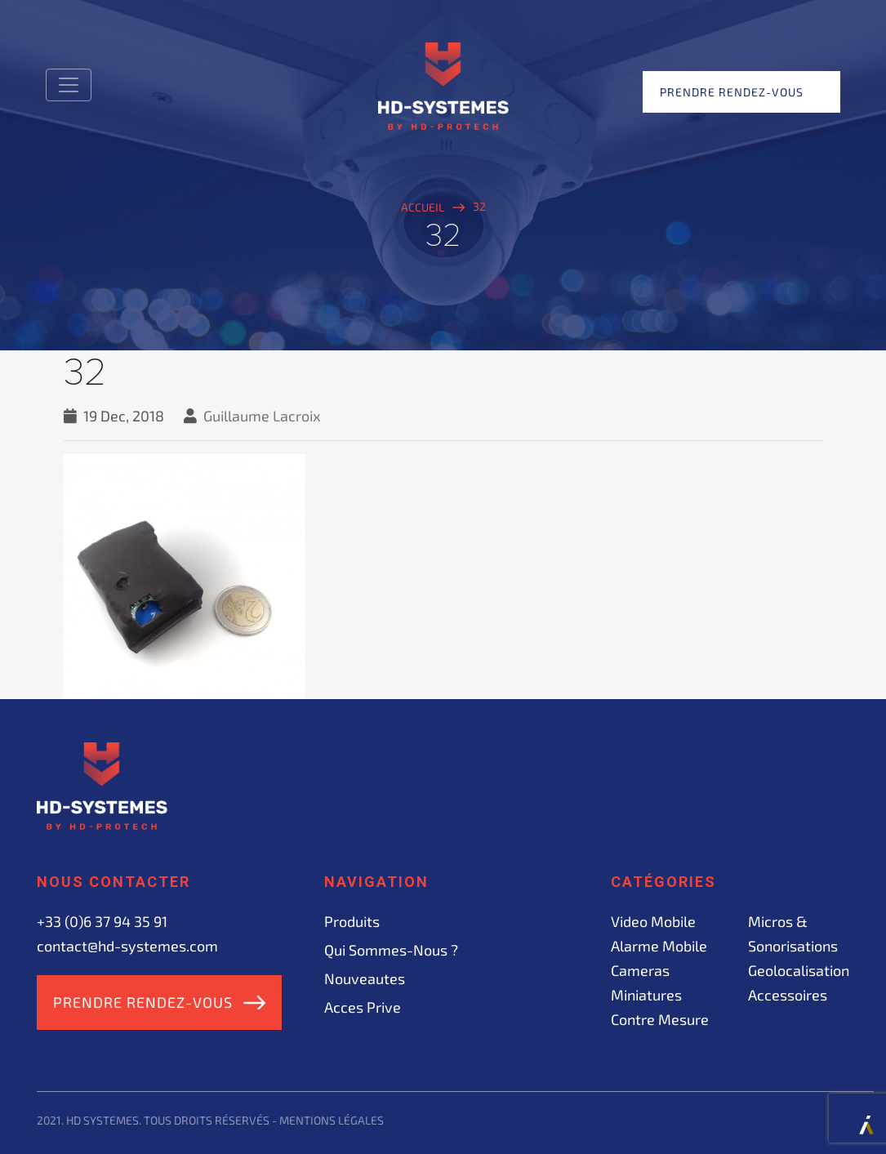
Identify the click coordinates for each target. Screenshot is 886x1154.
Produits (352, 921)
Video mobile (653, 921)
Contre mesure (660, 1019)
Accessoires (787, 995)
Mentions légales (331, 1120)
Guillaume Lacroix (262, 416)
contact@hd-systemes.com (127, 946)
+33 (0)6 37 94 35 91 (102, 921)
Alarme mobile (659, 946)
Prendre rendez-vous (732, 92)
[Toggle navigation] (68, 85)
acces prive (362, 1007)
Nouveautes (364, 978)
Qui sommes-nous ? (391, 950)
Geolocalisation (798, 970)
